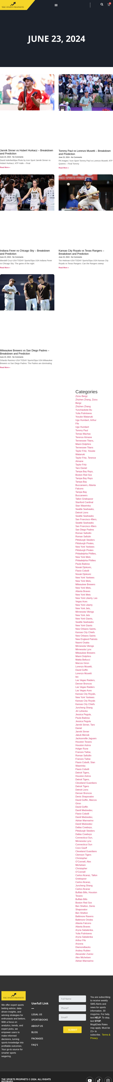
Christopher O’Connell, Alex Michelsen (83, 861)
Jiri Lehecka (81, 711)
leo (76, 677)
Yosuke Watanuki (84, 417)
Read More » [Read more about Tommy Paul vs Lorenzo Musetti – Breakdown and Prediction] (64, 168)
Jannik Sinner (82, 731)
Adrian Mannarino (84, 961)
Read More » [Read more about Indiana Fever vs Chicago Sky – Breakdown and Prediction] (5, 268)
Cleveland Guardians (86, 851)
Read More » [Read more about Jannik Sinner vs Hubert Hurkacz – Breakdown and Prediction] (5, 167)
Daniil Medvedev (83, 824)
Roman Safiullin (83, 533)
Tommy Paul (81, 430)
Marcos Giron (82, 663)
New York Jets (82, 615)
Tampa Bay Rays (84, 478)
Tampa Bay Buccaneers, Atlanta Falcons (85, 485)
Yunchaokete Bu (83, 410)
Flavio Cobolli (82, 769)
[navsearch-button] (103, 5)
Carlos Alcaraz (82, 889)
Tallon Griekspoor (84, 499)
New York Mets (83, 594)
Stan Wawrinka (83, 505)
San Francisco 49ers (85, 526)
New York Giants (83, 625)
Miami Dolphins (83, 656)
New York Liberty (84, 605)
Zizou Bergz (81, 396)
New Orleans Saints (85, 636)
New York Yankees (84, 577)
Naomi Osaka (82, 642)
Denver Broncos (83, 793)
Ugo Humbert (82, 427)
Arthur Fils (80, 940)
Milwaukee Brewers (85, 653)
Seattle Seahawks (84, 516)
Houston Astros (83, 745)
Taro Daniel (81, 468)
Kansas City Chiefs (85, 704)
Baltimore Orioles (84, 920)
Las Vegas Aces (83, 690)
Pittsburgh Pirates (84, 550)
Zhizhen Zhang (83, 406)
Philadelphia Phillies (85, 560)
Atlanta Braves (82, 926)
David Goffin (81, 807)
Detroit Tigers (82, 786)
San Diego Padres (84, 529)
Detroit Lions (81, 790)
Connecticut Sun (83, 844)
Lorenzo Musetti (83, 673)
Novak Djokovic (83, 574)
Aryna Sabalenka (84, 937)
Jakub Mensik (82, 735)
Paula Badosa (82, 564)
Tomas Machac (83, 434)
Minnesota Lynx (83, 649)
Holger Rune (81, 748)
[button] (56, 5)
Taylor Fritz (81, 464)
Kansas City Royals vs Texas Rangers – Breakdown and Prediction (81, 252)
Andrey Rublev (82, 950)
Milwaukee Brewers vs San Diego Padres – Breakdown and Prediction (24, 352)
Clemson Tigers (83, 855)
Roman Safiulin (83, 536)
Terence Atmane (83, 437)
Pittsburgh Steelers (85, 540)
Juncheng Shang (84, 707)
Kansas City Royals (85, 701)
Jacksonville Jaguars (86, 738)
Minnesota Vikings (84, 646)
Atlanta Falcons (83, 923)
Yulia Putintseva (83, 413)
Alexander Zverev (84, 954)
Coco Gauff (81, 848)
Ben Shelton (81, 913)
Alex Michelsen (83, 957)
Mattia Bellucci (82, 659)
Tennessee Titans (84, 447)
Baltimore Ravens (84, 916)
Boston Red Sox (83, 902)
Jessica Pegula (83, 721)
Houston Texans (83, 742)
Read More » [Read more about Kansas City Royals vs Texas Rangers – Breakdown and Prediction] (64, 268)
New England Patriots (86, 639)
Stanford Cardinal (84, 502)
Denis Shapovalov (84, 796)
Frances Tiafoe (83, 759)
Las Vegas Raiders (85, 687)
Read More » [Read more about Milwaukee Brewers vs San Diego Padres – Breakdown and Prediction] (5, 367)
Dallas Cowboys (83, 834)
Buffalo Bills (81, 899)
